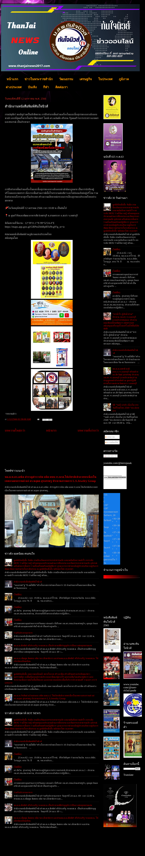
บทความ (110, 436)
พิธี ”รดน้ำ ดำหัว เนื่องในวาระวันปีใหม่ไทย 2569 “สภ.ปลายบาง (125, 407)
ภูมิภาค (124, 79)
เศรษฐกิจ (86, 79)
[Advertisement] (52, 450)
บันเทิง (32, 87)
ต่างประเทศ (14, 87)
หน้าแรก (12, 79)
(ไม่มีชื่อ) (17, 594)
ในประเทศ (105, 79)
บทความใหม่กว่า (15, 430)
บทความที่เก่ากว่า (88, 430)
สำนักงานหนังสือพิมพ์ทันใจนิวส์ (28, 581)
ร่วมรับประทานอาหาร (23, 632)
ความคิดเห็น (111, 442)
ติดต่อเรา (61, 87)
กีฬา (46, 87)
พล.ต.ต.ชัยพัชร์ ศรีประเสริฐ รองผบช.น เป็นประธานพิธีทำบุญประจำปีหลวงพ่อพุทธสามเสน (53, 645)
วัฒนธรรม (66, 79)
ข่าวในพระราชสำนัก (39, 79)
